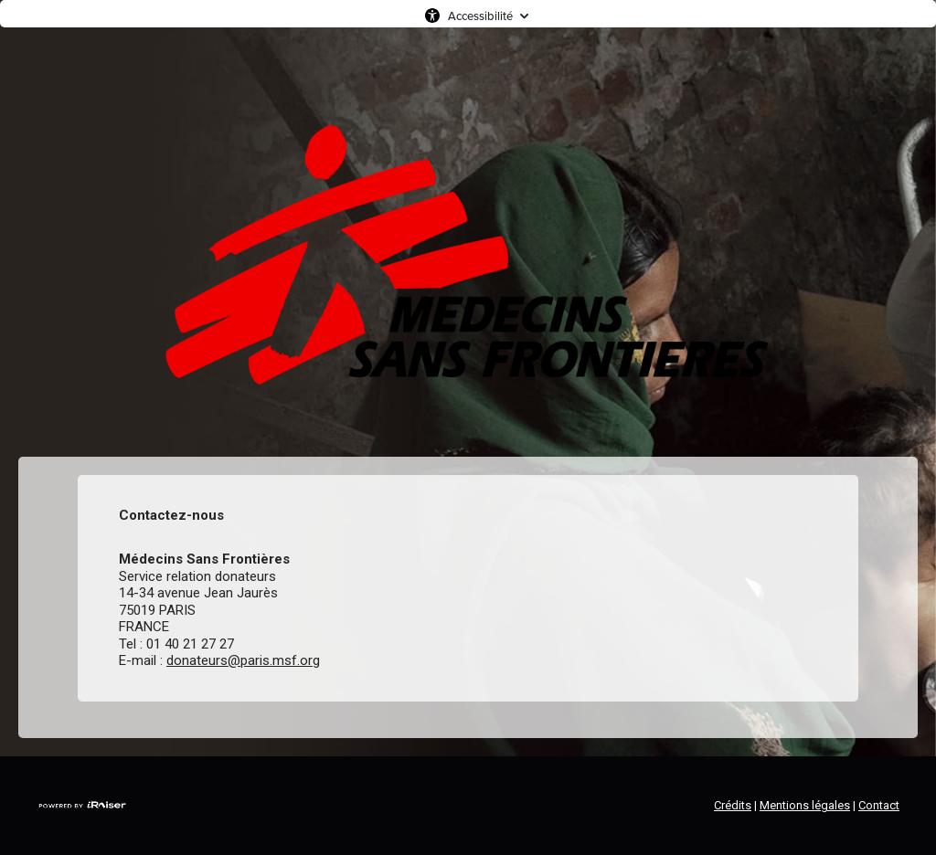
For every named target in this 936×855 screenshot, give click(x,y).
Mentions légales (805, 805)
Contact (878, 805)
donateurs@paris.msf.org (243, 660)
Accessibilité (480, 15)
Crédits (732, 805)
